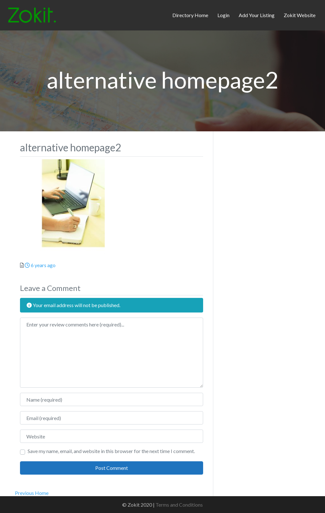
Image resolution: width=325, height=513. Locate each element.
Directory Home (190, 15)
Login (223, 15)
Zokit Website (299, 15)
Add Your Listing (257, 15)
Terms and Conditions (179, 505)
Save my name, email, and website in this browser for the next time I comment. (111, 451)
